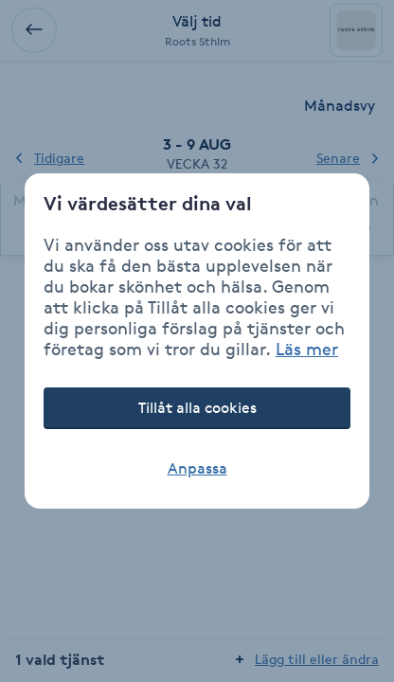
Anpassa (197, 468)
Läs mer (307, 348)
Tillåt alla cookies (197, 408)
